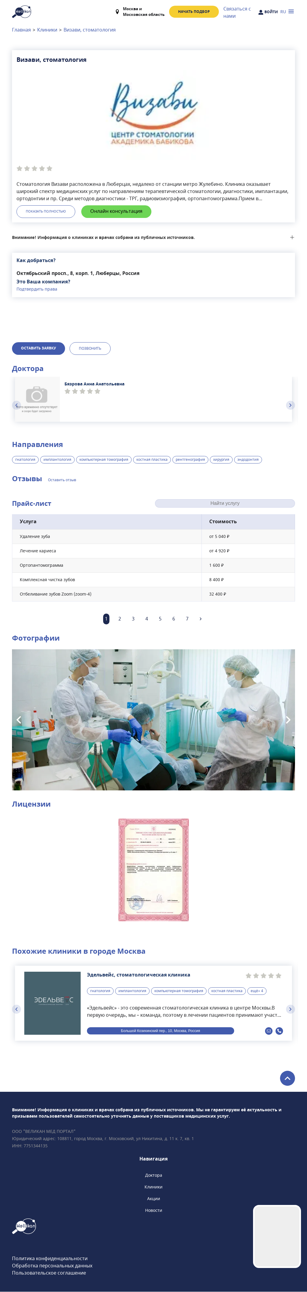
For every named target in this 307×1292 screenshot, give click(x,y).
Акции (153, 1199)
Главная (21, 30)
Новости (153, 1211)
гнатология (25, 460)
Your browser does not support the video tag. (277, 1236)
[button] (153, 870)
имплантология (57, 460)
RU (283, 12)
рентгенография (190, 460)
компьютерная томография (103, 460)
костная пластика (152, 460)
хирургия (221, 460)
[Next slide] (290, 405)
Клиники (47, 30)
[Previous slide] (16, 405)
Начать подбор (194, 11)
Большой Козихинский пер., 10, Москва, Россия (160, 1031)
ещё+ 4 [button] (257, 991)
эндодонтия (248, 460)
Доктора (153, 1176)
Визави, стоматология (90, 30)
